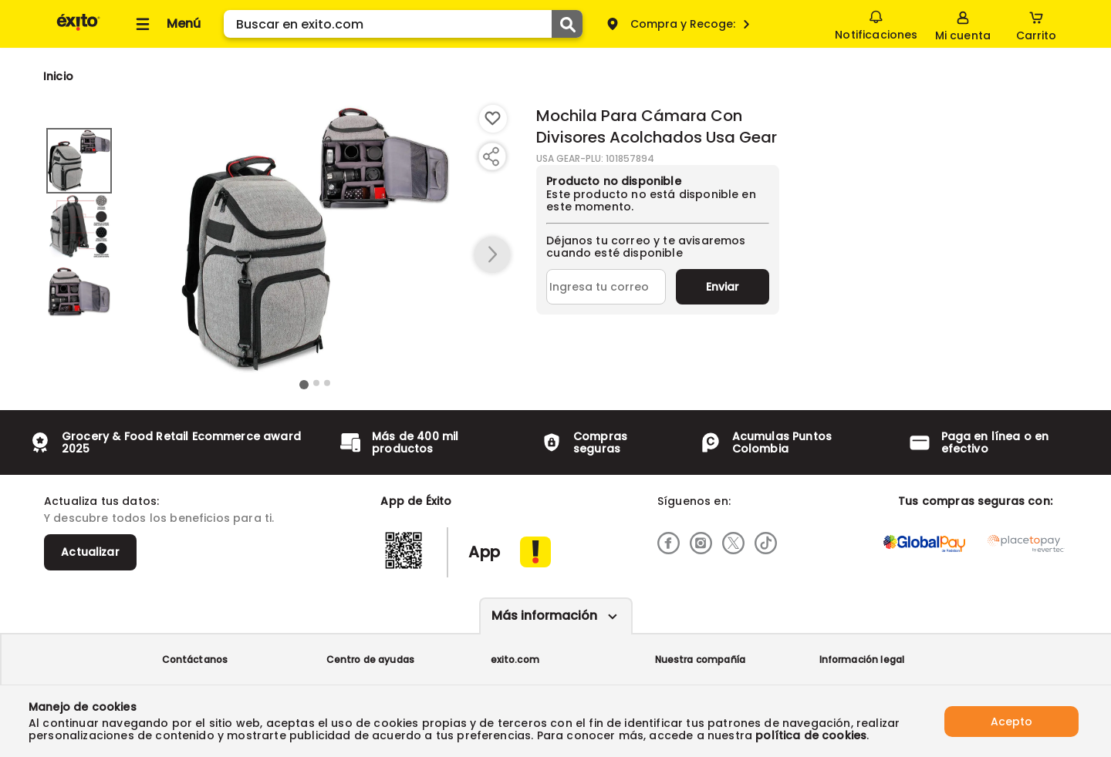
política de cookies (810, 735)
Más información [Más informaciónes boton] (544, 615)
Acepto (1011, 720)
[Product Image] (315, 240)
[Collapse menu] (166, 24)
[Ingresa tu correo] (606, 286)
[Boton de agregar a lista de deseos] (493, 119)
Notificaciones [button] (876, 23)
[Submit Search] (567, 24)
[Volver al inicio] (78, 30)
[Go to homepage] (58, 76)
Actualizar (90, 552)
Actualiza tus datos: (101, 501)
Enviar (722, 286)
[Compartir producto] (490, 156)
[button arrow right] (492, 255)
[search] (403, 24)
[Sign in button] (963, 24)
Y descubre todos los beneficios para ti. (159, 518)
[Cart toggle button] (1036, 24)
